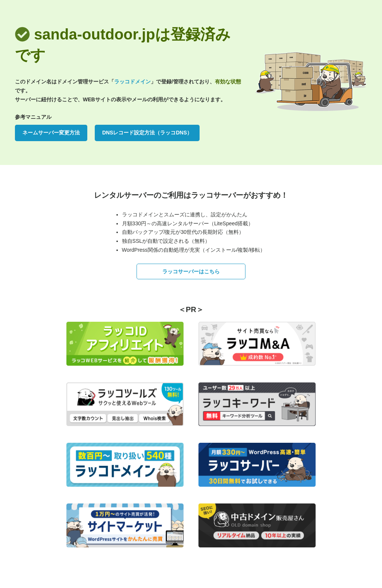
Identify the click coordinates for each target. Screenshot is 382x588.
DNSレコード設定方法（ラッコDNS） (147, 133)
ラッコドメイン (132, 82)
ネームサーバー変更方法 (51, 133)
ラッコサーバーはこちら (191, 271)
